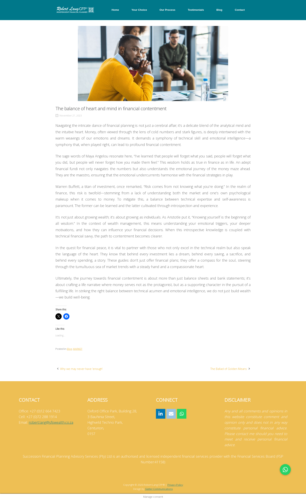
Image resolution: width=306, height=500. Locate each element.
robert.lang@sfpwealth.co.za (51, 422)
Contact (240, 9)
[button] (285, 469)
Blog (219, 9)
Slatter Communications (159, 489)
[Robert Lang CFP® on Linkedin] (160, 414)
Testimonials (196, 9)
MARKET (77, 349)
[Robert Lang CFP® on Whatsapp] (181, 414)
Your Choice (139, 9)
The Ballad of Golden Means (228, 369)
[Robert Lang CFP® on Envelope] (171, 414)
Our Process (167, 9)
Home (115, 9)
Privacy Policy (175, 485)
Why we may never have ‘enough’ (81, 369)
